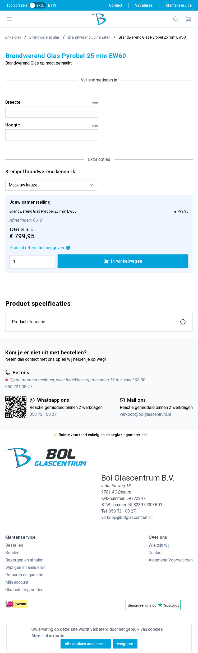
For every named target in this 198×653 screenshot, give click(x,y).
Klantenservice (179, 5)
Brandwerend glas (44, 37)
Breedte (51, 103)
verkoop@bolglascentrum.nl (145, 414)
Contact (115, 5)
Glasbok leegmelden (24, 589)
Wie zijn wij (159, 545)
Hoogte (51, 125)
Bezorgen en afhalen (24, 560)
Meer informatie (48, 635)
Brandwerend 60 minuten (89, 37)
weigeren (125, 644)
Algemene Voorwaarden (171, 560)
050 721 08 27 (18, 386)
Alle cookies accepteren (86, 644)
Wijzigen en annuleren (25, 567)
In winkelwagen (123, 261)
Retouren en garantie (24, 574)
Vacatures (144, 5)
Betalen (12, 552)
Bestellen (14, 545)
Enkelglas (13, 37)
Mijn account (16, 582)
